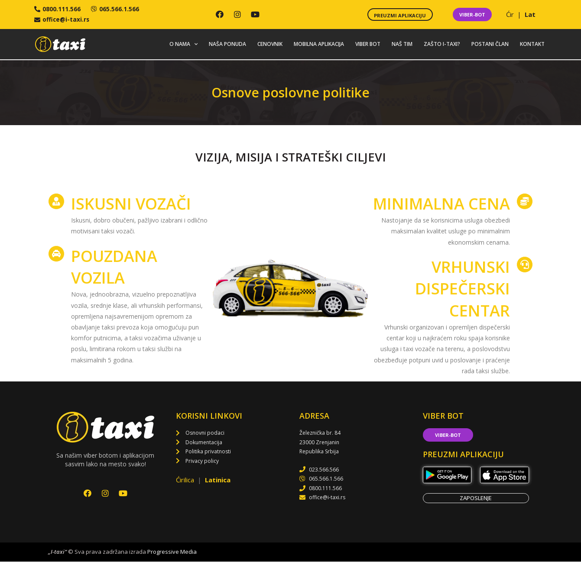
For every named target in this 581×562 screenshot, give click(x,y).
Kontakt (532, 44)
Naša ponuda (227, 44)
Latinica (217, 480)
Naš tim (402, 44)
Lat (530, 14)
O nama (183, 45)
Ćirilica (186, 480)
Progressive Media (172, 552)
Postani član (490, 44)
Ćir (511, 14)
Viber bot (367, 44)
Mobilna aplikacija (319, 44)
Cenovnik (269, 44)
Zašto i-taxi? (442, 44)
